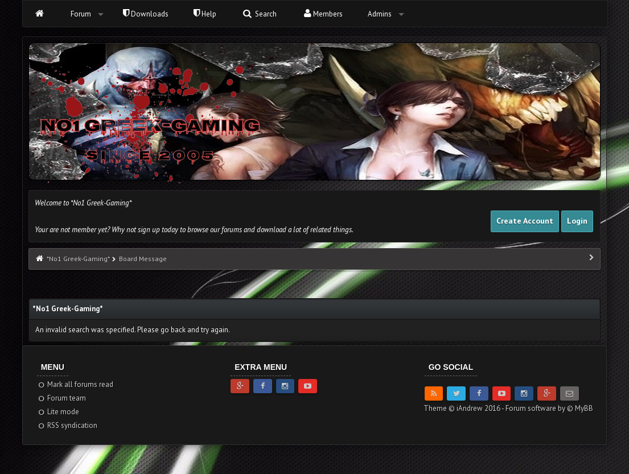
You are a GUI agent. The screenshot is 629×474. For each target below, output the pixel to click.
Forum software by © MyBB (549, 408)
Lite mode (58, 412)
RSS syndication (67, 425)
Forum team (62, 398)
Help (205, 14)
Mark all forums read (75, 384)
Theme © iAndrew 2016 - (464, 408)
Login (577, 221)
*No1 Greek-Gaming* (78, 258)
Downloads (145, 14)
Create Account (524, 221)
